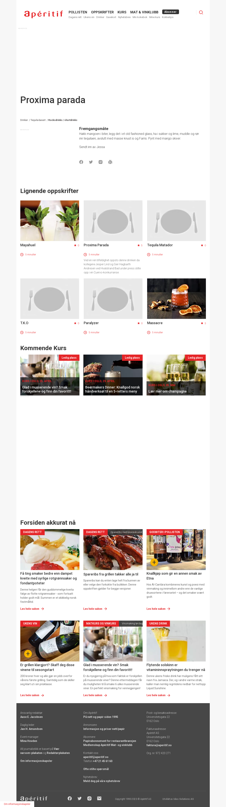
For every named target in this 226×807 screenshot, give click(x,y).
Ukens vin (89, 17)
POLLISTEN (78, 12)
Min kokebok (140, 17)
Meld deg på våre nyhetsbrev (101, 781)
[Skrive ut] (110, 162)
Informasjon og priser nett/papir (104, 728)
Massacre (155, 323)
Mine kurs (154, 17)
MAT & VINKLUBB (144, 12)
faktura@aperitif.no (159, 745)
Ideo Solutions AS (183, 799)
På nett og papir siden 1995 (100, 716)
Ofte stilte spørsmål (96, 769)
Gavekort (111, 17)
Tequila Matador (160, 245)
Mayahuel (27, 245)
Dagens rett (75, 17)
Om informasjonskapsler (36, 760)
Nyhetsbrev (124, 17)
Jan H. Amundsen (31, 728)
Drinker (100, 17)
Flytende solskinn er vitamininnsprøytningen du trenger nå (176, 667)
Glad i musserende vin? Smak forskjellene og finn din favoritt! (107, 667)
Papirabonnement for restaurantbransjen (109, 740)
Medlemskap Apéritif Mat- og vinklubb (107, 745)
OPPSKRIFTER (102, 12)
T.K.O (24, 323)
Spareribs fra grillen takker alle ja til (110, 574)
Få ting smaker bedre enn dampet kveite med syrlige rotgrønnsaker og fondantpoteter (48, 578)
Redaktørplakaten (58, 752)
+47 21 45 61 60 (102, 761)
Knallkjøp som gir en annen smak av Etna (174, 575)
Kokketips (167, 17)
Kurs (122, 12)
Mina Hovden (28, 740)
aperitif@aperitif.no (95, 757)
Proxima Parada (96, 245)
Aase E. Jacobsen (31, 716)
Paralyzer (91, 323)
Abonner (170, 11)
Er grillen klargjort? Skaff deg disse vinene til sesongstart (47, 667)
